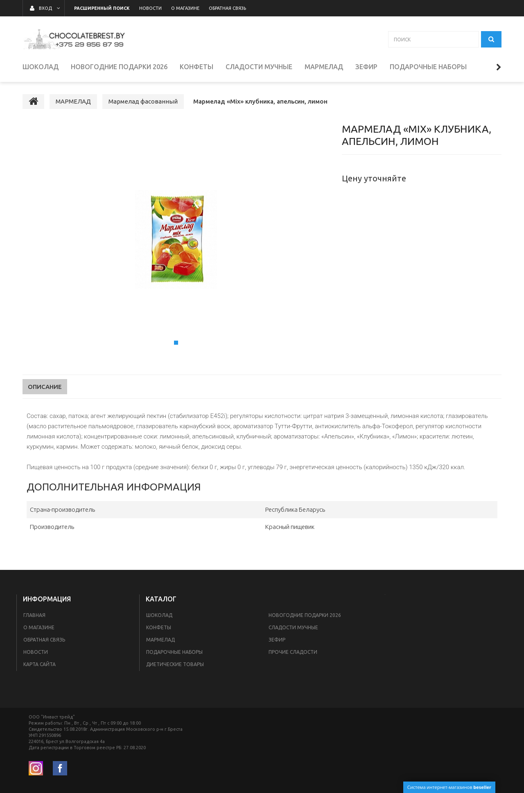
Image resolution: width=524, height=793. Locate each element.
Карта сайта (39, 664)
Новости (35, 652)
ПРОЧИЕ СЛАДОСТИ (293, 652)
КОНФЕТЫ (158, 627)
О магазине (38, 627)
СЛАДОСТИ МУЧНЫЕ (293, 627)
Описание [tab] (45, 386)
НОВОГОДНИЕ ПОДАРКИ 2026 (305, 615)
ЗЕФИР (277, 639)
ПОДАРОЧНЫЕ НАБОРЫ (174, 652)
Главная (34, 615)
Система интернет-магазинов (449, 787)
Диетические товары (175, 664)
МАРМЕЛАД (160, 639)
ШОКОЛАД (159, 615)
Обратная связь (44, 639)
